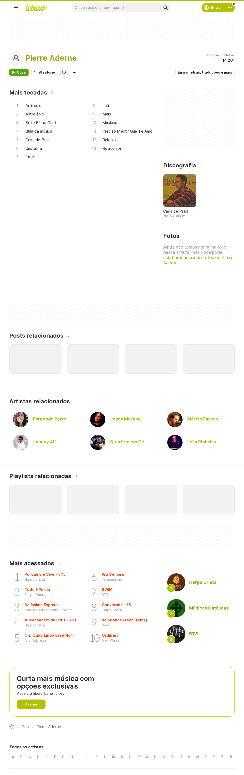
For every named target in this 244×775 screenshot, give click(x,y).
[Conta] (230, 7)
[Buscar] (165, 7)
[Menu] (16, 7)
